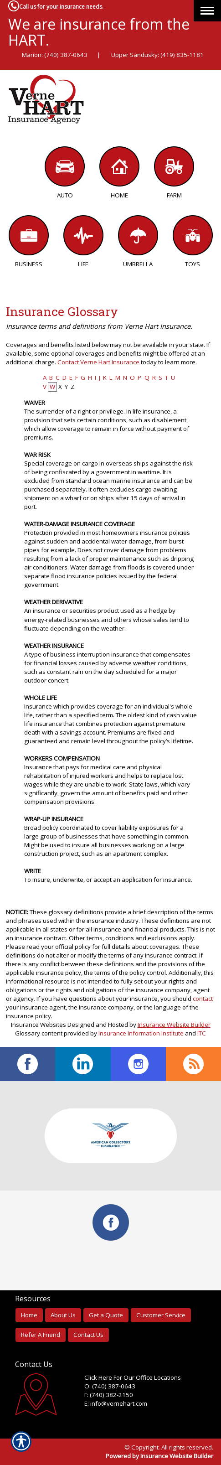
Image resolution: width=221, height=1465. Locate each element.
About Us (63, 1315)
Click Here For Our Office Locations (132, 1377)
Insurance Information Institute (141, 1033)
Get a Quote (106, 1315)
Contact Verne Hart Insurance (98, 362)
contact (203, 998)
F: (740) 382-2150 (108, 1395)
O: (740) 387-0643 (109, 1386)
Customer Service (160, 1315)
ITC (201, 1033)
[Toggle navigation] (207, 10)
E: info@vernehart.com (115, 1403)
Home (29, 1315)
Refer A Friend (40, 1334)
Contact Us (88, 1334)
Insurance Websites (38, 1024)
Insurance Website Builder (174, 1024)
